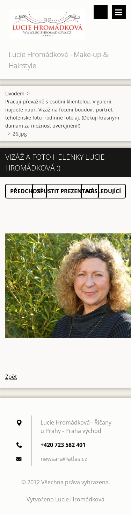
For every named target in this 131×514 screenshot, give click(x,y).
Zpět (11, 377)
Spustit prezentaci (65, 191)
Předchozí (26, 191)
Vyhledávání (101, 12)
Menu (119, 12)
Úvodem (14, 93)
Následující (103, 191)
